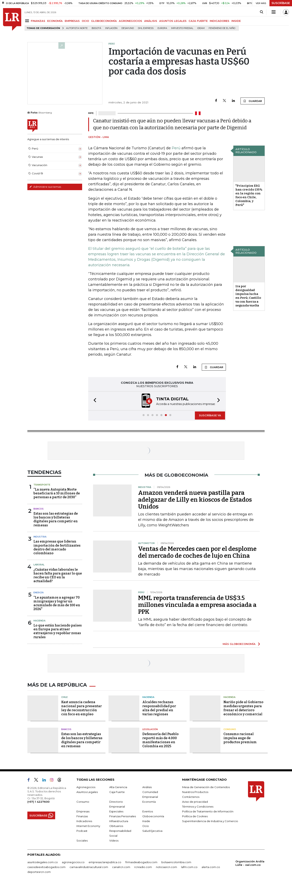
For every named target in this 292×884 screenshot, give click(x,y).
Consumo (229, 729)
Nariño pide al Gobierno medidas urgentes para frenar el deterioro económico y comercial (243, 708)
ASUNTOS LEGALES (173, 20)
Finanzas (82, 816)
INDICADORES (219, 20)
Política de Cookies (195, 816)
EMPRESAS (72, 20)
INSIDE (236, 20)
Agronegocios (85, 787)
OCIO (85, 20)
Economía (149, 801)
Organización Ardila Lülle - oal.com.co (249, 863)
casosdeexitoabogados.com (46, 867)
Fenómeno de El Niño (222, 28)
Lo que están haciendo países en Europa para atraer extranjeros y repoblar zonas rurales (57, 631)
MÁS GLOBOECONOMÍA (239, 644)
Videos (113, 840)
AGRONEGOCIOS (130, 20)
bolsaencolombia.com (176, 862)
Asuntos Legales (87, 792)
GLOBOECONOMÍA (104, 20)
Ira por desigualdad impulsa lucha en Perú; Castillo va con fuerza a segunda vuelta (248, 295)
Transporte (41, 484)
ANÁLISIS (150, 20)
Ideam (201, 28)
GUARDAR (252, 101)
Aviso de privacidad (195, 801)
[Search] (261, 12)
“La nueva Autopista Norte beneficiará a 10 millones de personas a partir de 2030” (56, 493)
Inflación (111, 28)
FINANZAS (38, 20)
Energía (38, 592)
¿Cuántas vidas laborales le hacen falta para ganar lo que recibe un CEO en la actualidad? (57, 575)
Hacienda (39, 620)
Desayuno (127, 28)
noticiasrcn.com (166, 867)
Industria (39, 536)
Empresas (82, 811)
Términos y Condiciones (197, 806)
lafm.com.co (189, 867)
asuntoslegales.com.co (42, 862)
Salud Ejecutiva (152, 830)
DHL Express (146, 28)
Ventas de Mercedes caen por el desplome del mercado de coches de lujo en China (197, 552)
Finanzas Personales (122, 816)
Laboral (38, 564)
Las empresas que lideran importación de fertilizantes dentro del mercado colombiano (57, 547)
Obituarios (116, 826)
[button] (93, 400)
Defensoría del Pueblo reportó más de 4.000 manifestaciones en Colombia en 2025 (160, 740)
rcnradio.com (143, 867)
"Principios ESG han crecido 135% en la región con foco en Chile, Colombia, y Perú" (248, 195)
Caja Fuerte (117, 792)
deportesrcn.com (39, 871)
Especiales (116, 811)
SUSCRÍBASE (281, 3)
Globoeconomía (153, 816)
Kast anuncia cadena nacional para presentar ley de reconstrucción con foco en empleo (81, 708)
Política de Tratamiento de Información (207, 811)
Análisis (147, 787)
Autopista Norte (77, 28)
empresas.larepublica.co (105, 862)
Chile (64, 697)
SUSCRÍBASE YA (210, 415)
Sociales (82, 840)
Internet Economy (88, 826)
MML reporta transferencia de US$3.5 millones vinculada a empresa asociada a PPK (197, 604)
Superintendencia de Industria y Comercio (210, 821)
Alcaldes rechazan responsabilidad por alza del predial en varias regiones (159, 708)
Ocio (145, 826)
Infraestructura (118, 821)
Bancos (38, 508)
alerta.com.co (211, 867)
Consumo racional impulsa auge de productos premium (240, 738)
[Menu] (28, 20)
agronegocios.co (73, 862)
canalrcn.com (121, 867)
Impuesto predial (182, 28)
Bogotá (96, 28)
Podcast (81, 830)
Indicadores (84, 821)
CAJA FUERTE (198, 20)
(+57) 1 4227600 (38, 801)
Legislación (150, 729)
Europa (162, 28)
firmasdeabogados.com (141, 862)
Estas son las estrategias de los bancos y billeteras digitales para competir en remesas (55, 519)
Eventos (147, 811)
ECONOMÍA (55, 20)
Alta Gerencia (118, 787)
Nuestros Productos (195, 792)
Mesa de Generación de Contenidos (206, 787)
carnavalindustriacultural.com (89, 867)
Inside (146, 821)
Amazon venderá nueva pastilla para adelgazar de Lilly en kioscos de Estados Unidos (195, 499)
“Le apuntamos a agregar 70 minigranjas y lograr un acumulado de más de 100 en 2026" (56, 603)
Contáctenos (190, 796)
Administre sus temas (45, 186)
